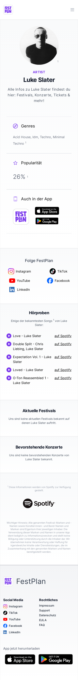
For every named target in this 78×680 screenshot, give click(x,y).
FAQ (42, 625)
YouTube (11, 619)
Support (44, 610)
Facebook (12, 625)
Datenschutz (47, 615)
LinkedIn (11, 632)
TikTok (10, 612)
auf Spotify (63, 336)
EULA (43, 620)
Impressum (46, 605)
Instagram (12, 606)
